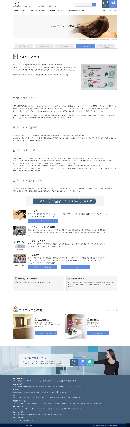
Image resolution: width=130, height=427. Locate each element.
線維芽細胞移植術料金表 (69, 381)
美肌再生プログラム (20, 10)
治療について (52, 6)
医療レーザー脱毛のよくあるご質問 (36, 414)
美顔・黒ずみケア (18, 406)
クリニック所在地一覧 (19, 420)
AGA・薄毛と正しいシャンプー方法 (55, 386)
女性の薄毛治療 (30, 386)
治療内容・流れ (44, 46)
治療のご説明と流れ (18, 381)
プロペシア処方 (35, 397)
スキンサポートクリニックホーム (84, 39)
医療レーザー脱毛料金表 (54, 414)
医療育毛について (24, 46)
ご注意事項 (28, 381)
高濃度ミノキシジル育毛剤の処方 (105, 46)
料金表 (104, 10)
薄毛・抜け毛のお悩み (38, 10)
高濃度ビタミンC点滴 (53, 403)
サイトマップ (29, 425)
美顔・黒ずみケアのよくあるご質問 (57, 409)
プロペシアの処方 (85, 46)
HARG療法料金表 (63, 392)
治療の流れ (23, 414)
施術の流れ (37, 392)
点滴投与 (34, 403)
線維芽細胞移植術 (18, 378)
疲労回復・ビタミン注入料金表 (92, 403)
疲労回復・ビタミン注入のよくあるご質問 (71, 403)
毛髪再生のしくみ (17, 392)
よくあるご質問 (113, 10)
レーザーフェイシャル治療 (20, 409)
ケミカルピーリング (41, 409)
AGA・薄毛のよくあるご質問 (73, 386)
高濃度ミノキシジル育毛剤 (47, 397)
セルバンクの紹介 (36, 381)
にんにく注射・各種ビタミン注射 (22, 403)
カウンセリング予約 (105, 6)
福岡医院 (94, 320)
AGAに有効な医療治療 (19, 386)
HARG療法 (16, 389)
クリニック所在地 (39, 6)
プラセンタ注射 (42, 403)
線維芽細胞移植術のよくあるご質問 (52, 381)
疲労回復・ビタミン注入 (57, 10)
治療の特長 (16, 414)
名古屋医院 (43, 320)
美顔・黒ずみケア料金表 (74, 409)
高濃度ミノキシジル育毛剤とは (43, 267)
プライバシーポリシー (19, 425)
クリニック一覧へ (110, 310)
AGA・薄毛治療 (17, 384)
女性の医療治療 (40, 386)
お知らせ (27, 6)
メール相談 (113, 5)
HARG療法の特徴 (28, 392)
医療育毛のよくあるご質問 (63, 397)
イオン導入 (31, 409)
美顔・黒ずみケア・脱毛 (76, 10)
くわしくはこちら (45, 333)
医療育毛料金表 (76, 397)
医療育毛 (106, 39)
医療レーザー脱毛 (18, 412)
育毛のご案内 (65, 46)
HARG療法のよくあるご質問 (49, 392)
